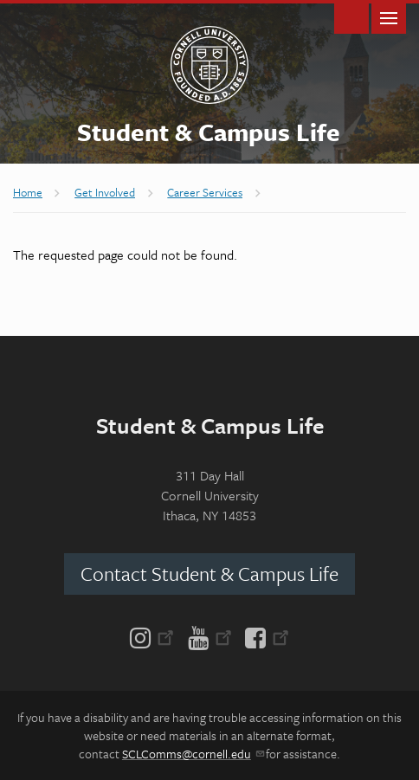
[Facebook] (263, 636)
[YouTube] (210, 636)
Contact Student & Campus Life (209, 573)
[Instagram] (155, 636)
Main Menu (388, 17)
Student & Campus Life (208, 131)
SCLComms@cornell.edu (192, 754)
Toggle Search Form (351, 17)
